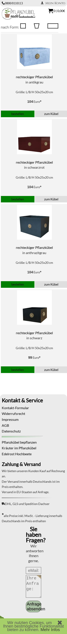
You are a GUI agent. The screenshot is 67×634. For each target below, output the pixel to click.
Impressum (10, 419)
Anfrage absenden (34, 606)
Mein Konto (53, 3)
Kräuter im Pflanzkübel (19, 448)
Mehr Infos (50, 629)
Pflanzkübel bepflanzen (19, 442)
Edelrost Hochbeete (17, 454)
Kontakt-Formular (15, 408)
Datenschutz (11, 431)
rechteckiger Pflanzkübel (34, 77)
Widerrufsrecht (13, 413)
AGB (5, 425)
